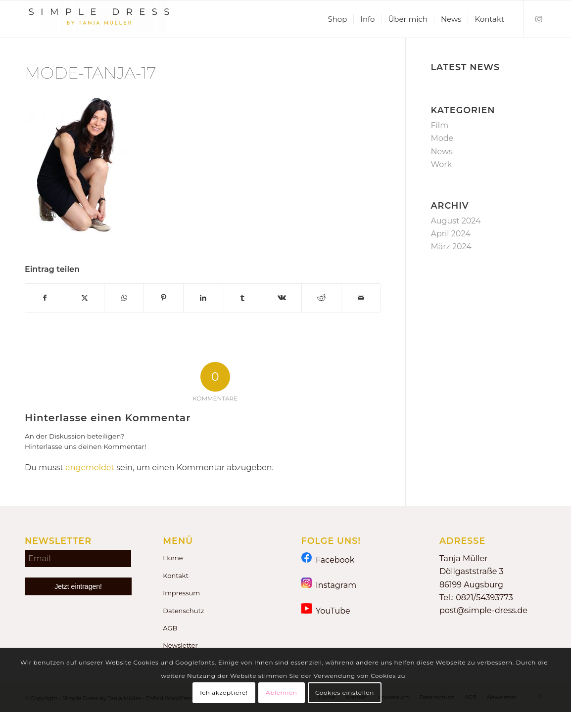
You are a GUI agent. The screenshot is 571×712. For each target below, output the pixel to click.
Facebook (328, 559)
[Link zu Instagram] (538, 18)
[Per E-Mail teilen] (361, 298)
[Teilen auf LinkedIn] (203, 298)
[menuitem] (337, 19)
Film (439, 125)
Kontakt (176, 575)
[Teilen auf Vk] (281, 298)
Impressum (181, 593)
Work (441, 164)
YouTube (325, 610)
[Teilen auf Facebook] (45, 298)
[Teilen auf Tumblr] (242, 298)
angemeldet (89, 467)
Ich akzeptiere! (223, 692)
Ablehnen (281, 692)
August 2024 (455, 220)
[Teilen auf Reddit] (321, 298)
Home (173, 558)
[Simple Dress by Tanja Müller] (99, 19)
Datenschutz (183, 611)
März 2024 (450, 246)
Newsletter (180, 645)
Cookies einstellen (344, 692)
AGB (170, 628)
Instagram (329, 585)
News (441, 151)
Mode (441, 138)
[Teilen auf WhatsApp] (123, 298)
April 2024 (450, 233)
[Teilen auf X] (84, 298)
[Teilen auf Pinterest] (163, 298)
